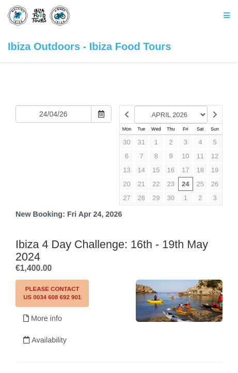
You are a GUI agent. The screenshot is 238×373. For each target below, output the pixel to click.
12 (214, 156)
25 (200, 184)
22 (156, 184)
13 (126, 170)
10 (185, 156)
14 (141, 170)
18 (200, 170)
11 (200, 156)
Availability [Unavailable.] (45, 340)
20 (126, 184)
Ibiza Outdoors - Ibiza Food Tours (89, 28)
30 (126, 142)
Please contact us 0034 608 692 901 (52, 293)
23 (170, 184)
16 (170, 170)
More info (42, 318)
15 (156, 170)
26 (214, 184)
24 (185, 184)
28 (141, 198)
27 (126, 198)
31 (141, 142)
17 (185, 170)
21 (141, 184)
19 (214, 170)
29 (156, 198)
